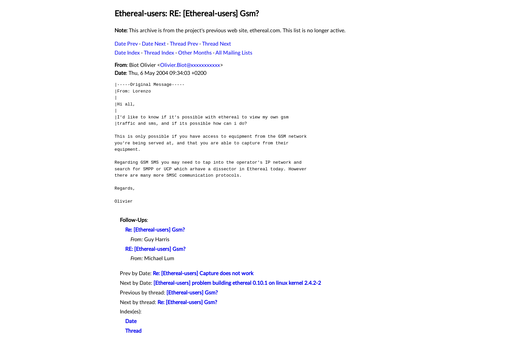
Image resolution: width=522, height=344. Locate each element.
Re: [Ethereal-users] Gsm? (155, 230)
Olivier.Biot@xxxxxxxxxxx (190, 65)
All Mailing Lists (233, 53)
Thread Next (216, 44)
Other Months (195, 53)
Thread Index (159, 53)
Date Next (154, 44)
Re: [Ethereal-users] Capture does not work (203, 273)
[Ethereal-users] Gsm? (192, 292)
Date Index (127, 53)
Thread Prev (184, 44)
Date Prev (126, 44)
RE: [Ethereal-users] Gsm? (155, 249)
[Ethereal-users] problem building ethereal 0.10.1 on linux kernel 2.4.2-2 (237, 283)
